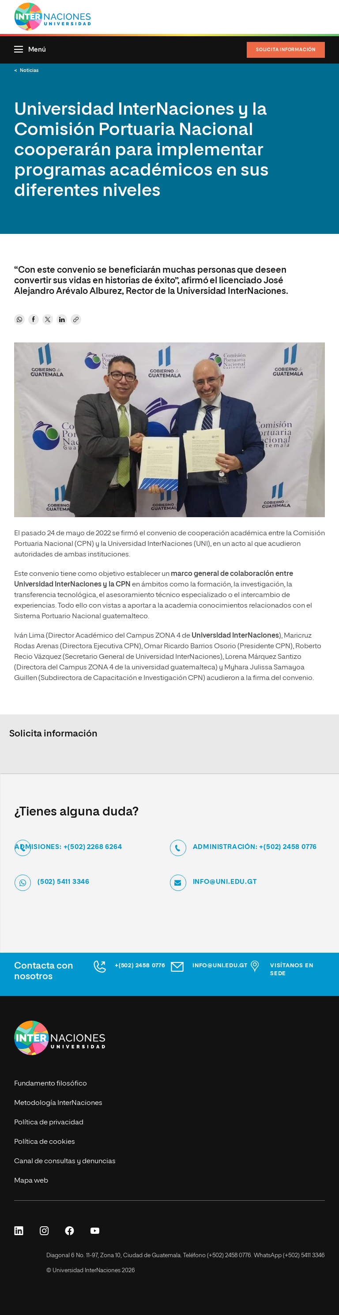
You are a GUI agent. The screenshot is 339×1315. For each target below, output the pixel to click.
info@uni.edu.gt (225, 881)
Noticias (29, 70)
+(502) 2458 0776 (140, 966)
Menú (37, 49)
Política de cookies (44, 1142)
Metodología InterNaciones (58, 1103)
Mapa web (31, 1180)
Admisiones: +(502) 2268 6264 (68, 846)
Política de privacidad (48, 1122)
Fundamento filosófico (50, 1083)
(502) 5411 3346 (64, 881)
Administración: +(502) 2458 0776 (255, 846)
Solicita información (286, 50)
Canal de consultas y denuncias (65, 1161)
